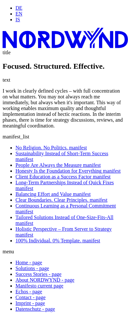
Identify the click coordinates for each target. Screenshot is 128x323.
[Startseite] (65, 46)
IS (17, 19)
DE (18, 8)
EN (18, 13)
